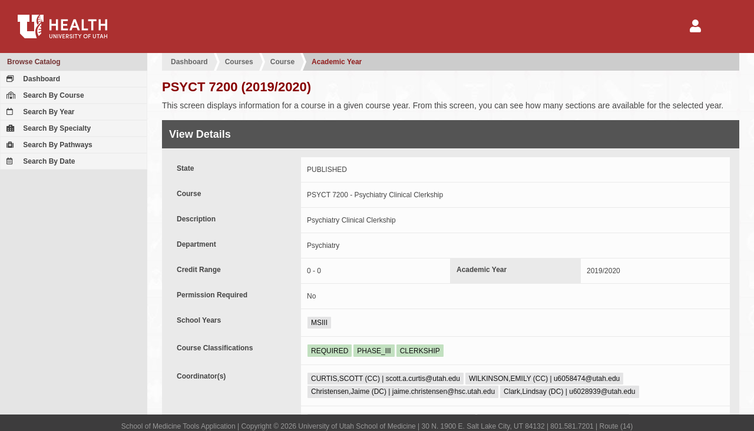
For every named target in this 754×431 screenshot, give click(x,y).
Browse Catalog (34, 62)
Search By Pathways (48, 145)
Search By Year (39, 112)
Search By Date (39, 161)
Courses (239, 62)
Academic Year (337, 62)
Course (282, 62)
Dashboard (32, 79)
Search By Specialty (47, 128)
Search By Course (44, 95)
